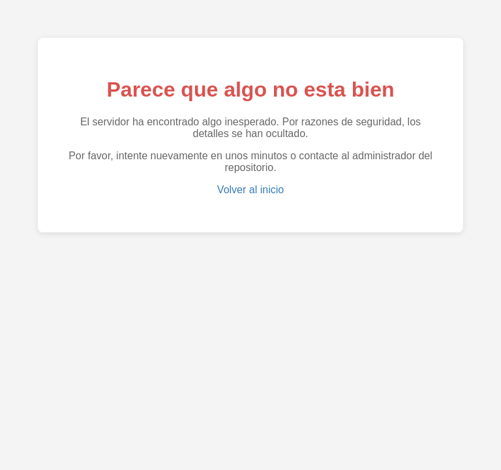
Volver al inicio (250, 189)
